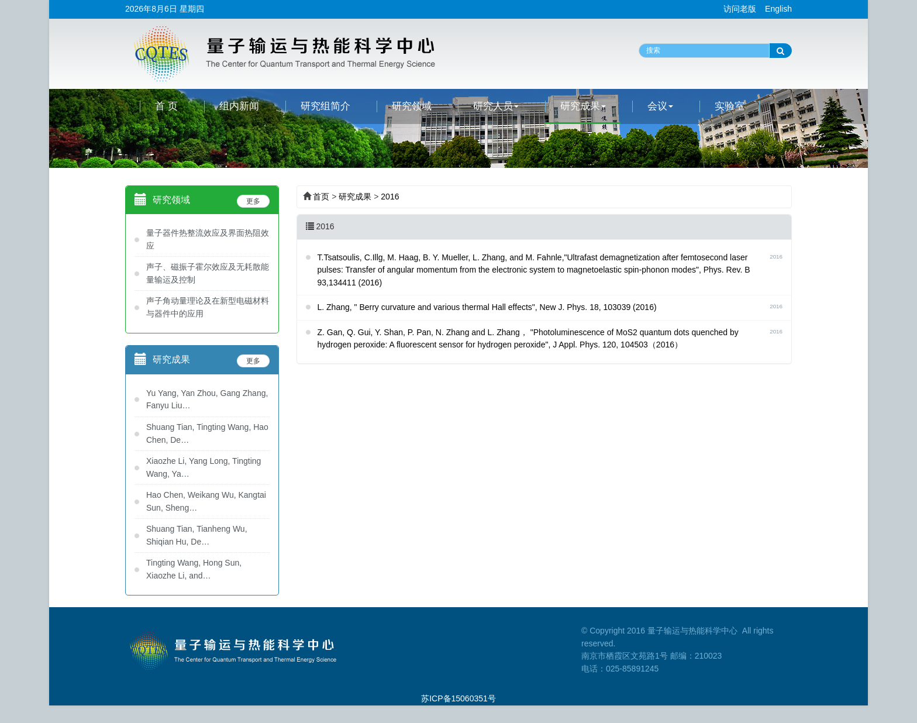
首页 (321, 196)
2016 (390, 196)
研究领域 (412, 106)
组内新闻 (239, 106)
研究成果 (583, 106)
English (778, 8)
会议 (660, 106)
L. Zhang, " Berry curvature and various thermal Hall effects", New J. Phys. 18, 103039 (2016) (487, 307)
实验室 (729, 106)
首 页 (166, 106)
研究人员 (496, 106)
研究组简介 (325, 106)
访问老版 (739, 8)
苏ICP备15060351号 (458, 698)
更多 (253, 201)
